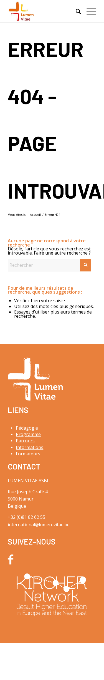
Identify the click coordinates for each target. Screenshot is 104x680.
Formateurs (28, 454)
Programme (28, 434)
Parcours (25, 441)
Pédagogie (27, 428)
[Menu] (88, 11)
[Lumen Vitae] (43, 11)
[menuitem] (75, 11)
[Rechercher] (75, 11)
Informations (29, 447)
